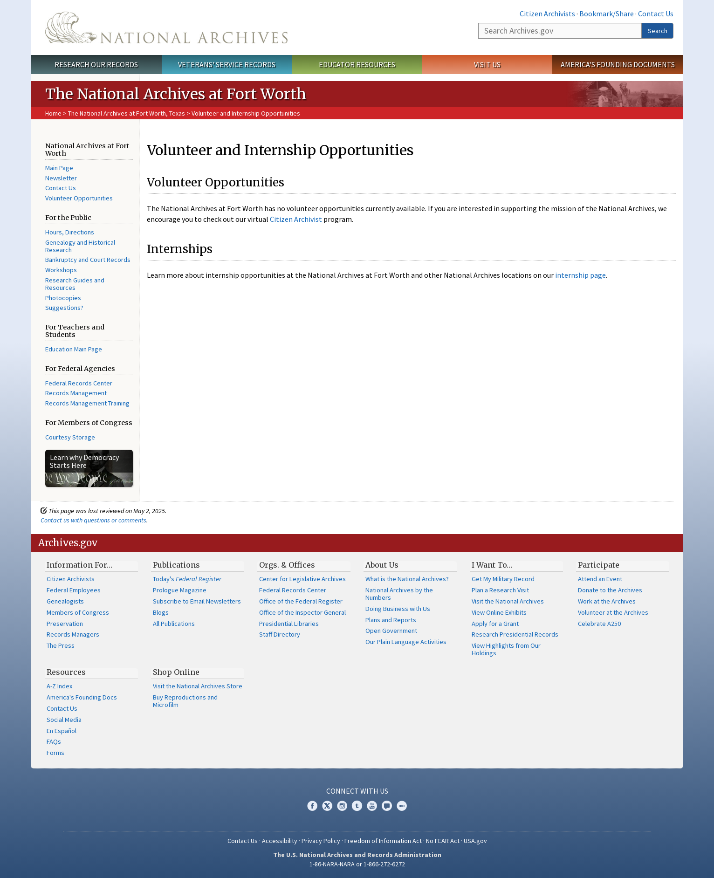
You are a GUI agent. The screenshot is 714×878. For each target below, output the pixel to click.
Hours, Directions (69, 232)
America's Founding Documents (618, 64)
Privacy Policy (321, 841)
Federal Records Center (78, 383)
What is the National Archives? (407, 579)
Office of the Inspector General (302, 612)
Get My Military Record (503, 579)
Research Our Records (96, 64)
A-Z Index (59, 686)
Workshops (61, 270)
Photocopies (63, 298)
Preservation (65, 623)
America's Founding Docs (82, 697)
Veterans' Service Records (226, 64)
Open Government (391, 630)
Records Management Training (87, 403)
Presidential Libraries (289, 623)
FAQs (54, 741)
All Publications (174, 623)
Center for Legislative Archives (302, 579)
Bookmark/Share (606, 13)
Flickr (401, 805)
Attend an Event (600, 579)
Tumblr (357, 805)
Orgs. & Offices (287, 564)
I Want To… (492, 564)
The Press (61, 645)
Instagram (342, 805)
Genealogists (65, 601)
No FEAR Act (443, 841)
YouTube (372, 805)
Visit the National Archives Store (197, 686)
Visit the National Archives (508, 601)
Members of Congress (78, 612)
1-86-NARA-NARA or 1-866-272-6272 (357, 864)
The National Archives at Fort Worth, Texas (127, 113)
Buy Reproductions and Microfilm (185, 701)
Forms (55, 752)
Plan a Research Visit (500, 590)
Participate (598, 564)
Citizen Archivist (296, 219)
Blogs (161, 612)
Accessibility (279, 841)
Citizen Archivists (547, 13)
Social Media (64, 719)
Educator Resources (357, 64)
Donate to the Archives (610, 590)
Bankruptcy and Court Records (87, 259)
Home (53, 113)
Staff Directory (279, 634)
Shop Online (176, 672)
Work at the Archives (607, 601)
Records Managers (73, 634)
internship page (580, 275)
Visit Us (487, 64)
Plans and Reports (390, 620)
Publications (176, 564)
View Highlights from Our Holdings (506, 649)
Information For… (79, 564)
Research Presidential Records (515, 634)
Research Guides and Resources (74, 284)
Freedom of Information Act (383, 841)
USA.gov (475, 841)
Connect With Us (357, 791)
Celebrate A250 (599, 623)
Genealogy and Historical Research (80, 246)
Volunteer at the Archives (613, 612)
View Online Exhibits (499, 612)
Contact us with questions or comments (93, 520)
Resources (66, 672)
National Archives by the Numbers (399, 594)
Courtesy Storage (70, 437)
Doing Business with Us (397, 608)
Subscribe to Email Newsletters (197, 601)
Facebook (312, 805)
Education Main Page (73, 349)
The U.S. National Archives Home (166, 27)
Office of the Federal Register (301, 601)
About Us (381, 564)
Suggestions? (64, 307)
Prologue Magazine (179, 590)
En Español (61, 731)
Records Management (76, 393)
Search (657, 31)
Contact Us (655, 13)
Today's (187, 579)
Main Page (59, 168)
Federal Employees (74, 590)
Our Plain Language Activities (405, 642)
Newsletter (61, 178)
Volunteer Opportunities (79, 198)
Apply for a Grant (495, 623)
